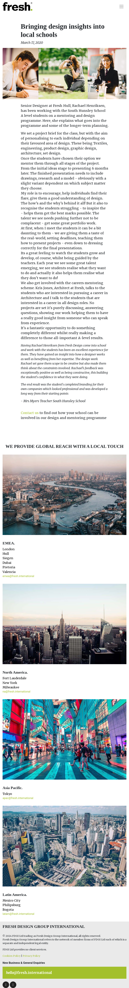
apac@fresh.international (18, 798)
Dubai (7, 563)
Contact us (30, 413)
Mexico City (11, 900)
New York (10, 683)
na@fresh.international (16, 691)
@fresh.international (29, 972)
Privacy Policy (31, 955)
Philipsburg (12, 905)
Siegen (8, 558)
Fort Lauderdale (14, 678)
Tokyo (7, 794)
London (9, 549)
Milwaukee (11, 687)
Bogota (8, 910)
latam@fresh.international (18, 914)
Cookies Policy (12, 955)
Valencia (9, 572)
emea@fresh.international (18, 576)
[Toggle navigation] (121, 6)
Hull (6, 554)
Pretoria (9, 567)
